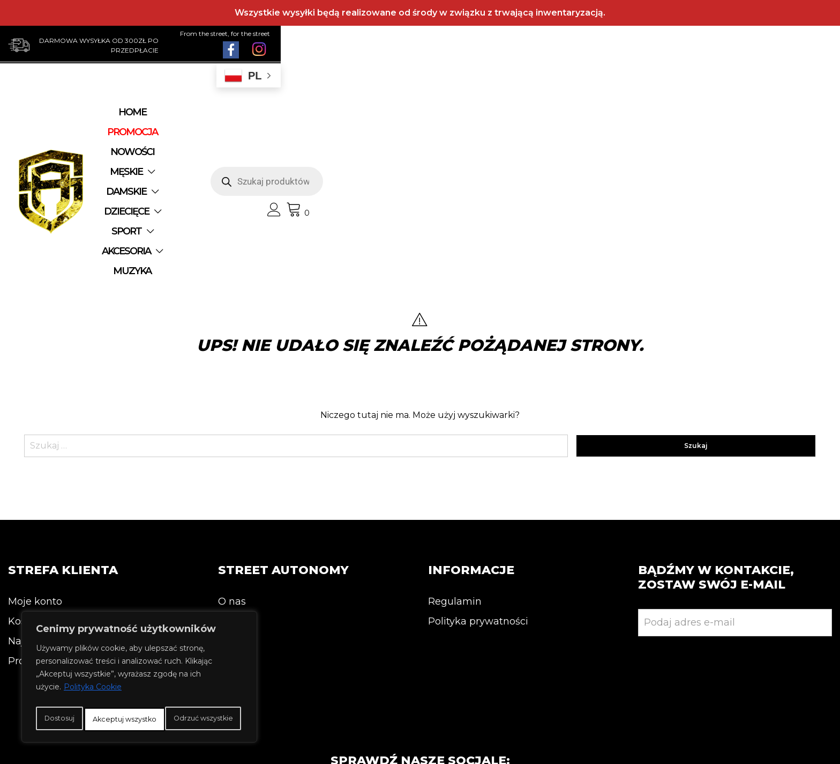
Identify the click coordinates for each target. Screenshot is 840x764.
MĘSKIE (336, 120)
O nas (232, 475)
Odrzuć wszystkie (181, 696)
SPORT (550, 120)
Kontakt (237, 495)
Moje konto (35, 475)
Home (151, 120)
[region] (139, 668)
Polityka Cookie (93, 669)
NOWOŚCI (278, 120)
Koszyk (25, 495)
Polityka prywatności (478, 495)
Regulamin (455, 475)
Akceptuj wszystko (139, 719)
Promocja (31, 534)
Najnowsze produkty (57, 514)
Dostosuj (77, 696)
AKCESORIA (321, 140)
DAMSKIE (405, 120)
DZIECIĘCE (480, 120)
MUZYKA (397, 140)
